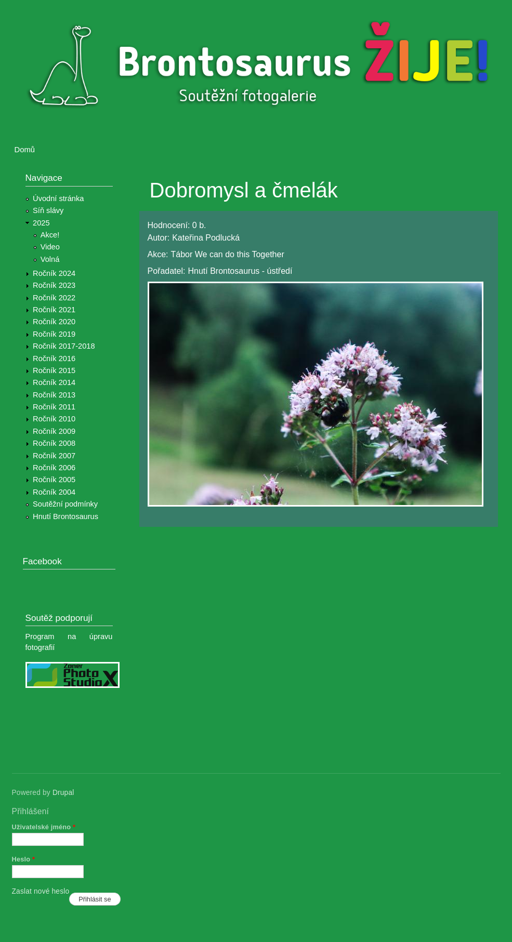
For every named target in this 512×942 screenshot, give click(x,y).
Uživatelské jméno (44, 827)
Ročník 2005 (54, 479)
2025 (41, 223)
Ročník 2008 (54, 443)
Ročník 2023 (54, 285)
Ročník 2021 (54, 310)
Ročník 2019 (54, 334)
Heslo (23, 859)
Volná (50, 259)
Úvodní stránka (58, 198)
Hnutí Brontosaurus (65, 516)
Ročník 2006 (54, 467)
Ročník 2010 (54, 419)
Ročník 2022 (54, 298)
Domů (25, 149)
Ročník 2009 (54, 431)
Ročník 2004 (54, 492)
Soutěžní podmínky (65, 504)
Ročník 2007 (54, 456)
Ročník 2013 (54, 395)
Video (50, 247)
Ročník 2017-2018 (64, 346)
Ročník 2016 (54, 358)
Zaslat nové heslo (41, 891)
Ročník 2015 (54, 370)
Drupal (63, 793)
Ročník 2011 (54, 407)
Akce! (50, 235)
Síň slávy (48, 210)
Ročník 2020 (54, 321)
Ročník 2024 (54, 273)
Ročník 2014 (54, 382)
